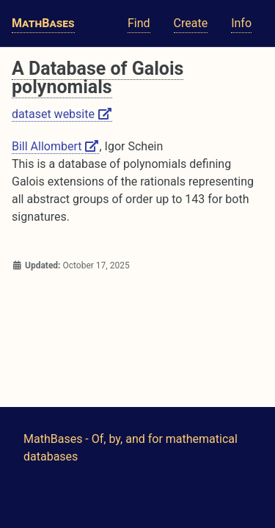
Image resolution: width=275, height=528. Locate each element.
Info (241, 23)
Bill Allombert (55, 146)
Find (139, 23)
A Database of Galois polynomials (97, 78)
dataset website (62, 114)
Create (191, 23)
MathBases (43, 23)
